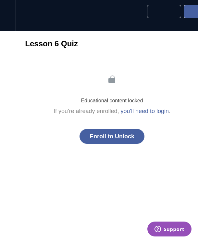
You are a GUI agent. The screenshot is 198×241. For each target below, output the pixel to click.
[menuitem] (28, 15)
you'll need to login (145, 111)
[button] (8, 15)
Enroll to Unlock (112, 136)
